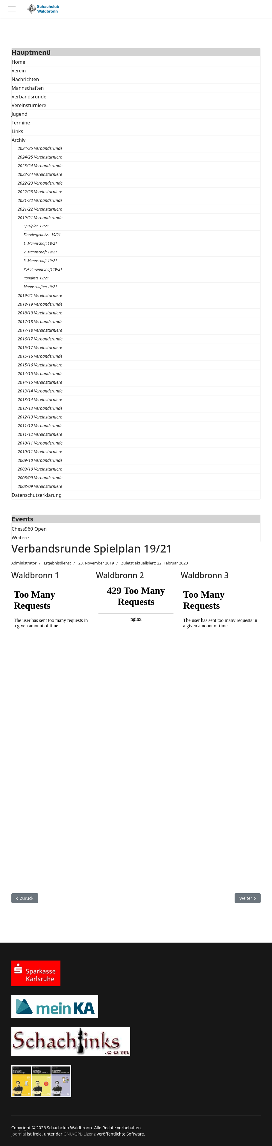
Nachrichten (25, 79)
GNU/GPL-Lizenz (79, 1134)
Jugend (20, 114)
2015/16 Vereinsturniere (40, 365)
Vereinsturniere (29, 105)
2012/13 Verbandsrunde (40, 408)
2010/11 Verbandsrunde (40, 443)
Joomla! (18, 1134)
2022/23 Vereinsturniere (40, 191)
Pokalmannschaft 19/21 (43, 269)
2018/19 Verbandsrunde (40, 304)
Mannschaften (28, 88)
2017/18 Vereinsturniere (40, 330)
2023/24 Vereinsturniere (40, 174)
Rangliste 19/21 (36, 278)
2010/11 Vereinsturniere (40, 451)
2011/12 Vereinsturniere (40, 434)
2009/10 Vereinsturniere (40, 469)
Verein (19, 70)
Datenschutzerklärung (37, 495)
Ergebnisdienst (57, 563)
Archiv (18, 140)
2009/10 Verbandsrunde (40, 460)
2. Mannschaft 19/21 (40, 252)
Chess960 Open (29, 529)
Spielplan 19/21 (36, 226)
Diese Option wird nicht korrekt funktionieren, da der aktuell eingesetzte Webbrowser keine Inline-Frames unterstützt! (51, 732)
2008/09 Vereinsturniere (40, 486)
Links (17, 131)
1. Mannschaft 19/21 (40, 243)
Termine (21, 122)
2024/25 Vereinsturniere (40, 157)
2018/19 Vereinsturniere (40, 313)
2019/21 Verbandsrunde (40, 217)
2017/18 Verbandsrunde (40, 321)
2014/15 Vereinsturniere (40, 382)
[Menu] (12, 9)
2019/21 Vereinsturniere (40, 295)
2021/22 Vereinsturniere (40, 209)
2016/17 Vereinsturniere (40, 347)
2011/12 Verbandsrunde (40, 425)
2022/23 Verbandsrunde (40, 183)
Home (18, 62)
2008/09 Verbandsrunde (40, 477)
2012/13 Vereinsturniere (40, 417)
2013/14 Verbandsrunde (40, 391)
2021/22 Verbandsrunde (40, 200)
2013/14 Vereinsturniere (40, 399)
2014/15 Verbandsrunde (40, 373)
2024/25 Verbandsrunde (40, 148)
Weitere (20, 537)
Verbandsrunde (29, 96)
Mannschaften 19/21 (40, 286)
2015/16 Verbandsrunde (40, 356)
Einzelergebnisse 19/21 (42, 234)
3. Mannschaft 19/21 (40, 260)
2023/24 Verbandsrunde (40, 165)
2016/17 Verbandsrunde (40, 339)
